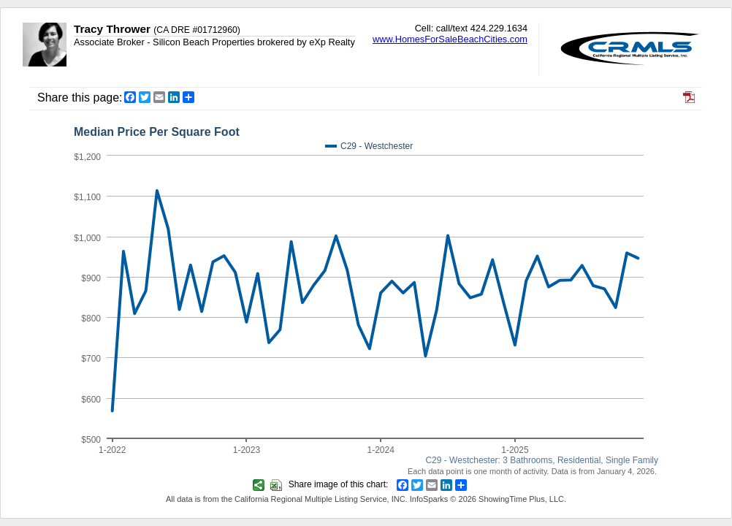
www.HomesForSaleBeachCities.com (450, 39)
